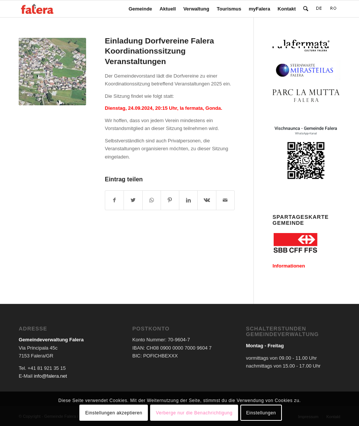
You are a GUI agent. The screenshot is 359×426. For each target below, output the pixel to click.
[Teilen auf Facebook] (114, 200)
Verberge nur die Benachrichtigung (194, 413)
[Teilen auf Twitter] (133, 200)
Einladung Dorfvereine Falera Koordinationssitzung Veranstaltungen (159, 51)
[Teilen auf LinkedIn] (188, 200)
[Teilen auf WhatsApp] (152, 200)
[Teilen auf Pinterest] (170, 200)
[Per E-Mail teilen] (225, 200)
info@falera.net (50, 376)
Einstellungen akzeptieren (113, 413)
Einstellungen (261, 413)
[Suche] (305, 8)
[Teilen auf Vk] (207, 200)
